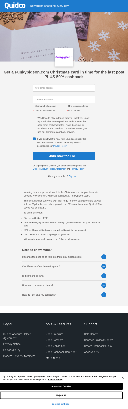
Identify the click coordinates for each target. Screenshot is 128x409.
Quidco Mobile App (55, 346)
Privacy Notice (12, 344)
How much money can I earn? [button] (64, 285)
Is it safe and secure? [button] (64, 275)
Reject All (61, 395)
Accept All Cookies (61, 386)
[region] (64, 390)
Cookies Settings (61, 404)
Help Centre (91, 334)
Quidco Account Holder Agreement (49, 169)
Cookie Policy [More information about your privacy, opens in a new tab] (55, 379)
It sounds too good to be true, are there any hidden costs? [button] (64, 257)
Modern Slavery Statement (19, 356)
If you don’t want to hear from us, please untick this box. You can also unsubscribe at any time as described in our (61, 142)
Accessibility (91, 352)
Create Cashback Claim (98, 346)
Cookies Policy (11, 350)
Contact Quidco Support (98, 340)
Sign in (72, 176)
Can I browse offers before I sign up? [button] (64, 266)
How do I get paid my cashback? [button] (64, 294)
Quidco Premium (53, 334)
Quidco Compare (53, 340)
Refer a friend (52, 358)
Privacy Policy (60, 146)
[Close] (122, 377)
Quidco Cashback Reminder (60, 352)
